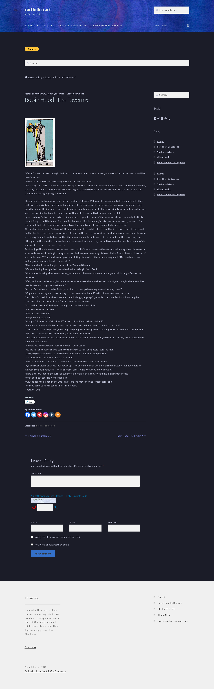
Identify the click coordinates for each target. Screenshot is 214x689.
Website (112, 522)
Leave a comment (75, 93)
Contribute (30, 647)
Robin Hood (49, 425)
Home (31, 77)
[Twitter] (33, 414)
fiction (48, 77)
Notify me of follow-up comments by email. (58, 537)
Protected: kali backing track (171, 162)
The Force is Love (165, 152)
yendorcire (59, 93)
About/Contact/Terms (70, 25)
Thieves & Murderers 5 (39, 436)
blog (46, 25)
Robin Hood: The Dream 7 (129, 436)
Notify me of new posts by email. (52, 544)
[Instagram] (46, 414)
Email (73, 522)
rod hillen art (38, 9)
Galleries (29, 25)
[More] (58, 414)
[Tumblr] (52, 414)
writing (39, 77)
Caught (160, 141)
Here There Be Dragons (168, 146)
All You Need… (164, 157)
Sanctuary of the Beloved (104, 25)
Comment (36, 473)
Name (35, 522)
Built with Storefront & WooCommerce (45, 671)
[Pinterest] (39, 414)
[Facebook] (27, 414)
